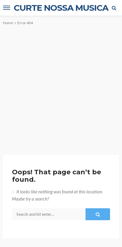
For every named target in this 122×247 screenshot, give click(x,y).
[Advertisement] (61, 85)
